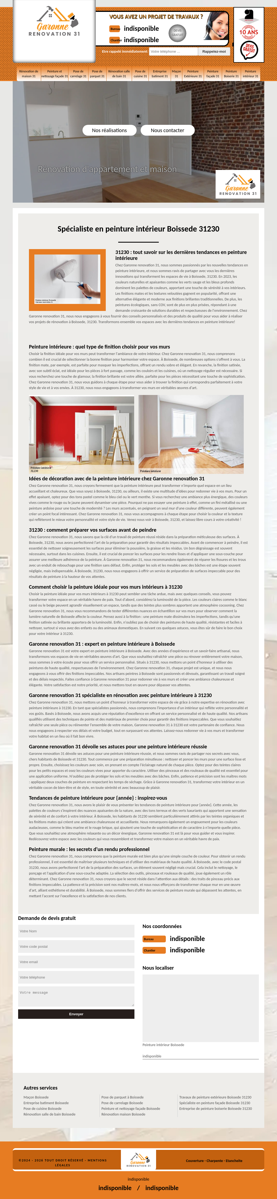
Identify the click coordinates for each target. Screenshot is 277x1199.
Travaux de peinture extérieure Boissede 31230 (215, 1096)
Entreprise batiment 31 (160, 73)
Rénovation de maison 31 (28, 73)
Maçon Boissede (36, 1096)
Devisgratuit (184, 33)
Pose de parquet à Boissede (122, 1096)
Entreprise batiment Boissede (46, 1102)
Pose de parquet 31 (97, 73)
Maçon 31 (176, 73)
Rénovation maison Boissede (123, 1113)
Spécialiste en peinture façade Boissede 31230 (214, 1102)
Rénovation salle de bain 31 (119, 73)
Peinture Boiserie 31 (231, 73)
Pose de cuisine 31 (140, 73)
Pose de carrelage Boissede (122, 1102)
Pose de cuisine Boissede (43, 1107)
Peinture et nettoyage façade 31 (54, 73)
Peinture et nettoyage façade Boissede (130, 1107)
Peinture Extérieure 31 (193, 73)
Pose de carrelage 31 (78, 73)
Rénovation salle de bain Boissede (49, 1113)
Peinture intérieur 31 (250, 73)
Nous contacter (167, 130)
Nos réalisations (109, 130)
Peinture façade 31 (212, 73)
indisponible (146, 28)
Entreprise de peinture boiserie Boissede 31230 (215, 1107)
